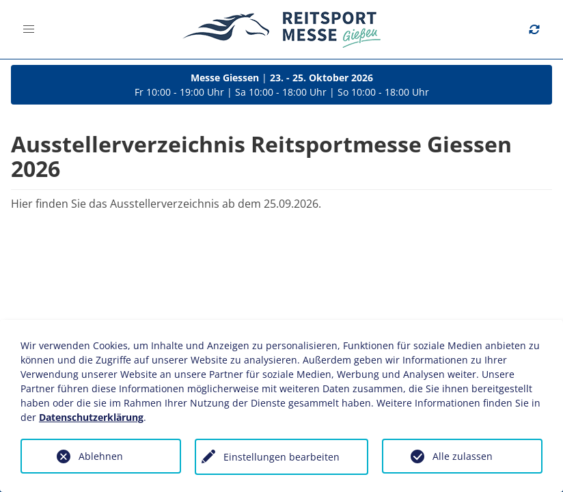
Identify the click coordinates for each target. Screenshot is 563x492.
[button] (28, 29)
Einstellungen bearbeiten (281, 456)
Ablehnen (101, 456)
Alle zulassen (462, 456)
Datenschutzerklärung (91, 417)
